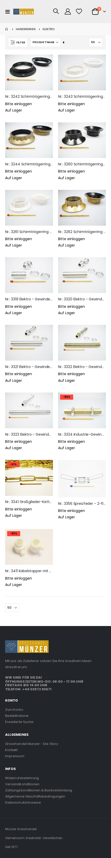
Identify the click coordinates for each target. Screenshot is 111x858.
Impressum (14, 756)
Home (7, 29)
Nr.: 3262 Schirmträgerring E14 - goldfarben (82, 231)
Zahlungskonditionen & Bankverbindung (38, 790)
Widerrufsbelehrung (22, 778)
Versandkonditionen (22, 784)
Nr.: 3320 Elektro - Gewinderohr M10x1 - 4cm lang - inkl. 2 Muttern (82, 299)
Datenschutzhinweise (23, 802)
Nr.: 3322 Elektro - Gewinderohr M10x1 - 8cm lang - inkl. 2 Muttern (82, 366)
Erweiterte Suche (19, 721)
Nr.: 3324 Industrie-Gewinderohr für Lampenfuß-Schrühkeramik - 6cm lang (82, 434)
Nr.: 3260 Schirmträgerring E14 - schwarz (82, 164)
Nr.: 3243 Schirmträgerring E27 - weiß (82, 96)
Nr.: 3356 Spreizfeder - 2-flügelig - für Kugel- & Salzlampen (82, 503)
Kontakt (11, 749)
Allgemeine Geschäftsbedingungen (35, 796)
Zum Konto (14, 709)
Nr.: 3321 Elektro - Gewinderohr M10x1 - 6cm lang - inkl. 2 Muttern (29, 366)
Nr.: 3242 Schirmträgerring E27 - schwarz (29, 96)
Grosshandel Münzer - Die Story (31, 743)
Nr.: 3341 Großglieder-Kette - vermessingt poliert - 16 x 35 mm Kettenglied (29, 501)
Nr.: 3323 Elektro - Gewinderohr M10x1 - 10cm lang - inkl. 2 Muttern (29, 434)
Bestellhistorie (17, 715)
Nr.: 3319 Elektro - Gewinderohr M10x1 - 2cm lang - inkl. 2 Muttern (29, 299)
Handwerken (26, 29)
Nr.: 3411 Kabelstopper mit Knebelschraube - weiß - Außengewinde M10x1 (29, 571)
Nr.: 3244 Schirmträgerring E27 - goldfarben (29, 164)
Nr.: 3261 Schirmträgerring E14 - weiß (29, 231)
